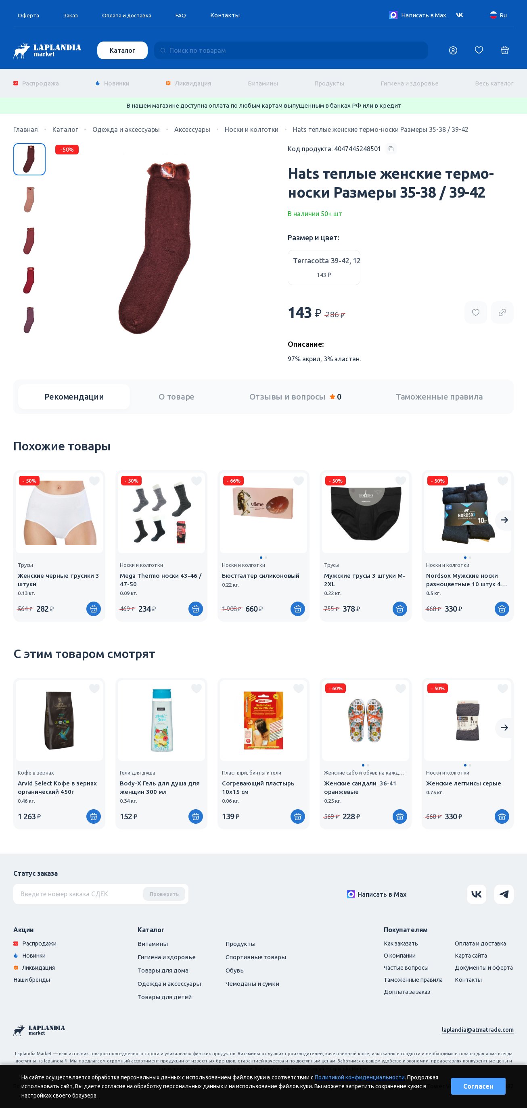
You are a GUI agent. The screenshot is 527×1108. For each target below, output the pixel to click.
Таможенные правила (439, 391)
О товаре (176, 391)
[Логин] (453, 50)
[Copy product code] (342, 143)
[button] (261, 552)
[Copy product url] (502, 307)
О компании (390, 950)
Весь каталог (494, 80)
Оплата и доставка (132, 15)
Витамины (263, 80)
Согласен (478, 1086)
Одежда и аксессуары (169, 978)
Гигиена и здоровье (410, 80)
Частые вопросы (397, 963)
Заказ (73, 15)
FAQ (189, 15)
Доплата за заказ (398, 988)
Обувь (235, 964)
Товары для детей (165, 991)
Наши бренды (33, 975)
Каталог (123, 50)
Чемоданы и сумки (252, 978)
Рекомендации (74, 391)
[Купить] (298, 603)
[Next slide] (504, 515)
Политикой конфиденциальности (360, 1077)
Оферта (29, 15)
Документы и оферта (481, 963)
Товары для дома (163, 964)
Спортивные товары (256, 951)
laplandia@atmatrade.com (477, 1024)
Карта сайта (467, 950)
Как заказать (392, 938)
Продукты (329, 80)
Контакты (234, 15)
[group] (59, 540)
